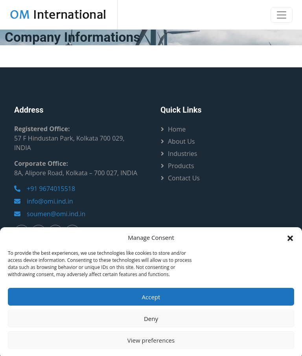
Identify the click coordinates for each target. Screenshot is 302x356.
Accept (151, 302)
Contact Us (184, 178)
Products (181, 165)
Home (177, 129)
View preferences (151, 345)
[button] (290, 243)
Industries (182, 153)
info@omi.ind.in (43, 201)
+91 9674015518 (44, 188)
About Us (181, 141)
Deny (151, 324)
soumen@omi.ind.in (49, 214)
